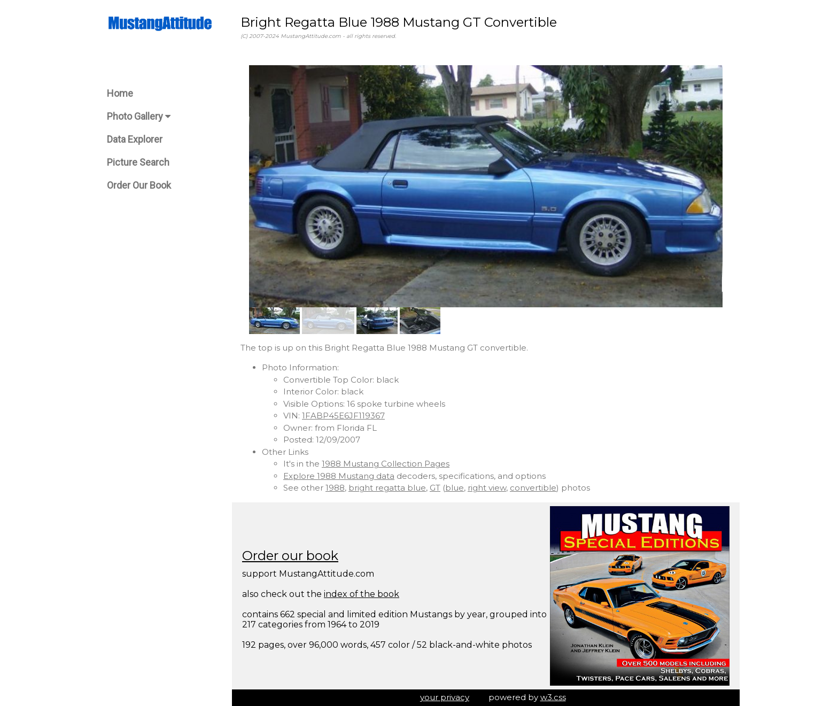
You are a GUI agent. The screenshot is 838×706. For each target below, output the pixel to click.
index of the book (361, 594)
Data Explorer (134, 139)
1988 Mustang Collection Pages (385, 464)
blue (454, 488)
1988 (335, 488)
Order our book (290, 555)
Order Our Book (139, 185)
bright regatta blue (387, 488)
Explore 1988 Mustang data (338, 476)
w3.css (553, 697)
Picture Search (138, 162)
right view (487, 488)
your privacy (444, 697)
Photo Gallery (138, 116)
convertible (533, 488)
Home (120, 93)
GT (435, 488)
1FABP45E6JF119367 (343, 415)
